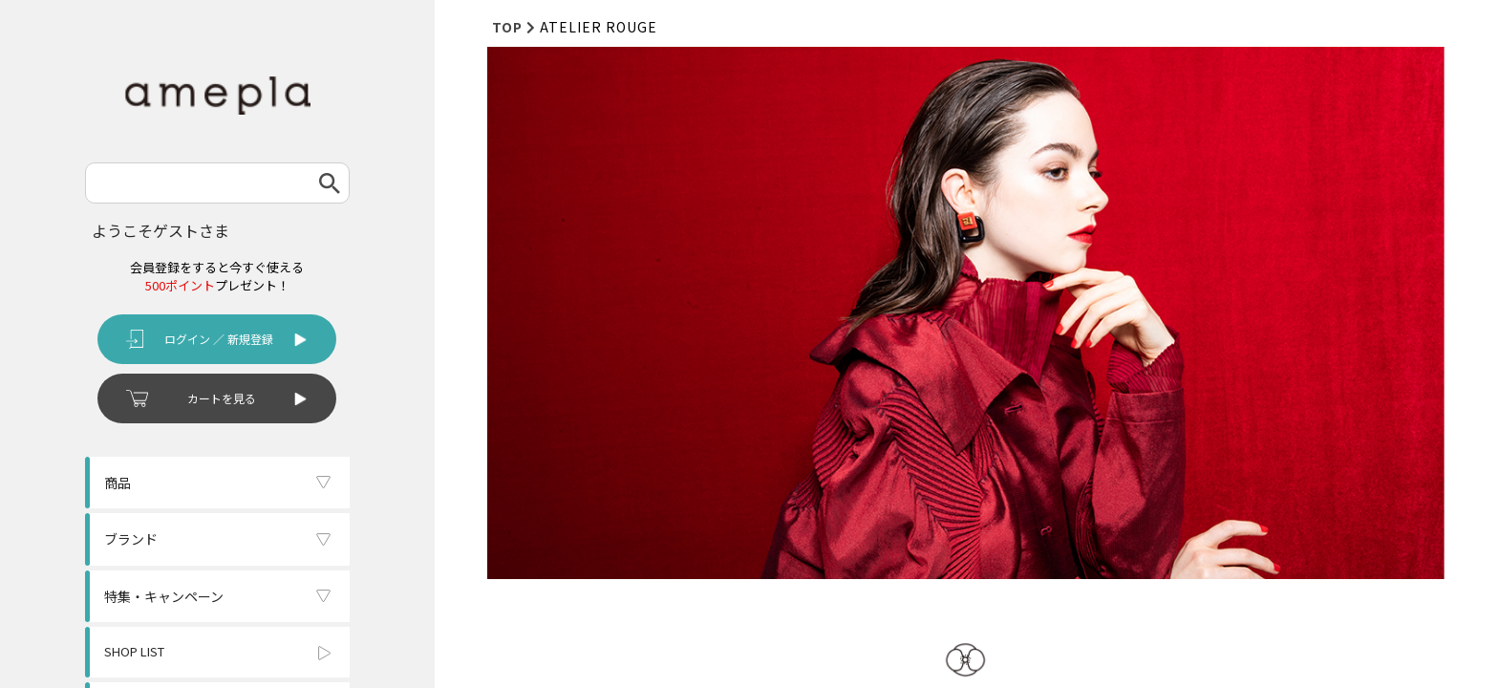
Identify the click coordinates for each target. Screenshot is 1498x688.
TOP (507, 26)
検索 (329, 183)
